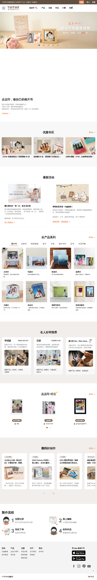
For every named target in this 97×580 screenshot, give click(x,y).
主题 (50, 8)
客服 (93, 2)
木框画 (20, 370)
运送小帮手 (15, 551)
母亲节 (33, 8)
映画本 (78, 371)
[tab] (43, 8)
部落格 (32, 555)
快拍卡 (39, 372)
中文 (92, 577)
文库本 (14, 370)
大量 (64, 8)
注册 (81, 2)
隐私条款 (24, 558)
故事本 (46, 370)
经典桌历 (85, 371)
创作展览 (5, 555)
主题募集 (5, 551)
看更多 (92, 132)
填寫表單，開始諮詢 (61, 222)
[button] (17, 406)
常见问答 (24, 551)
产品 (43, 8)
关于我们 (33, 551)
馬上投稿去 (9, 222)
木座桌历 (53, 370)
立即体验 (6, 113)
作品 (57, 8)
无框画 (6, 372)
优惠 (71, 8)
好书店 (41, 551)
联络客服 (24, 555)
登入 (88, 2)
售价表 (13, 555)
